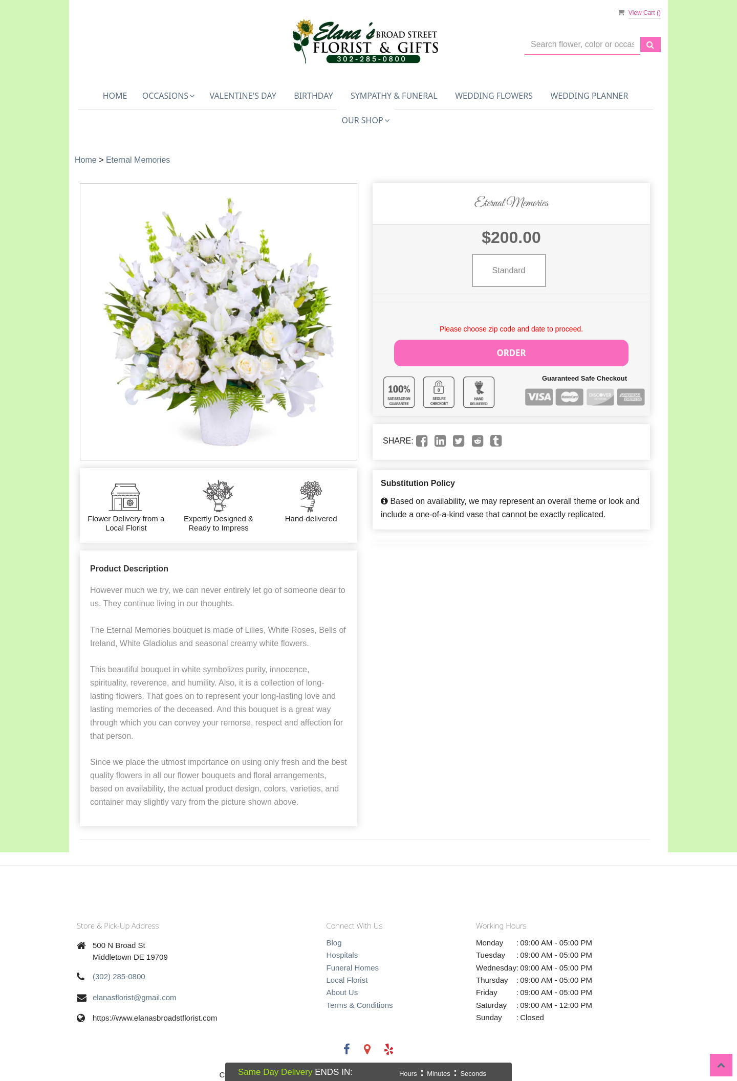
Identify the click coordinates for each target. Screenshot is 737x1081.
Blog (334, 942)
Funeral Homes (353, 967)
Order (511, 351)
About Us (342, 992)
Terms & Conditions (360, 1005)
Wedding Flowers (494, 95)
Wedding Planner (589, 95)
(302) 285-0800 (119, 976)
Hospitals (342, 955)
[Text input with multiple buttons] (582, 45)
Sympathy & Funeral (394, 95)
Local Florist (347, 980)
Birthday (313, 95)
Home (115, 95)
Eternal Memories (138, 160)
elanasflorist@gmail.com (135, 997)
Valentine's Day (243, 95)
